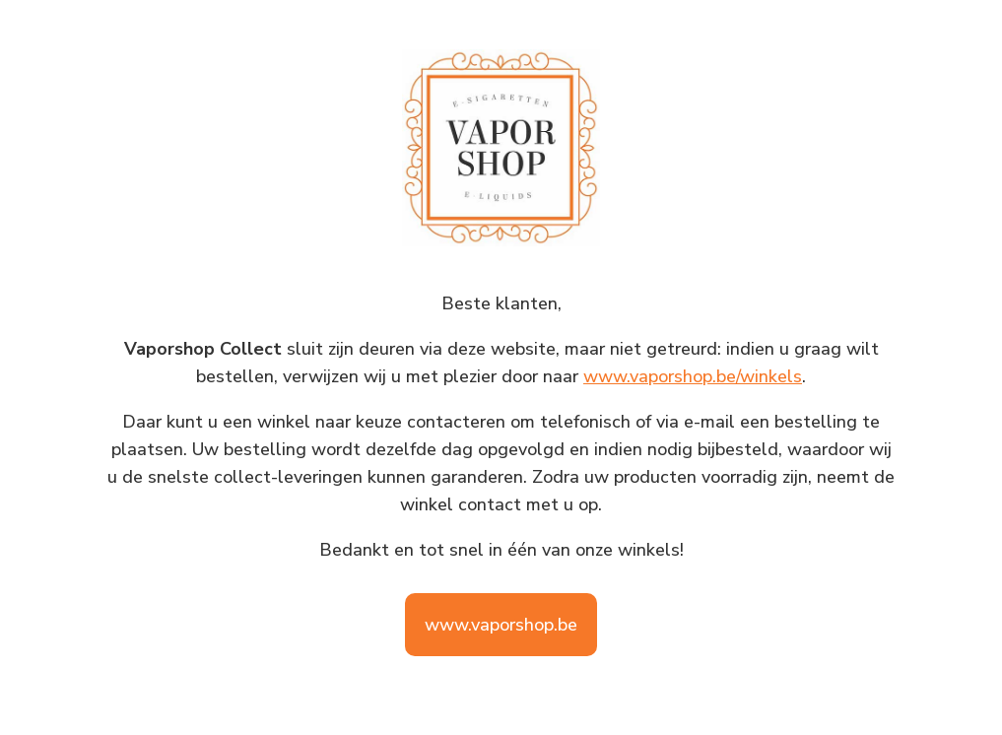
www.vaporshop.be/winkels (692, 376)
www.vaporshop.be (501, 624)
